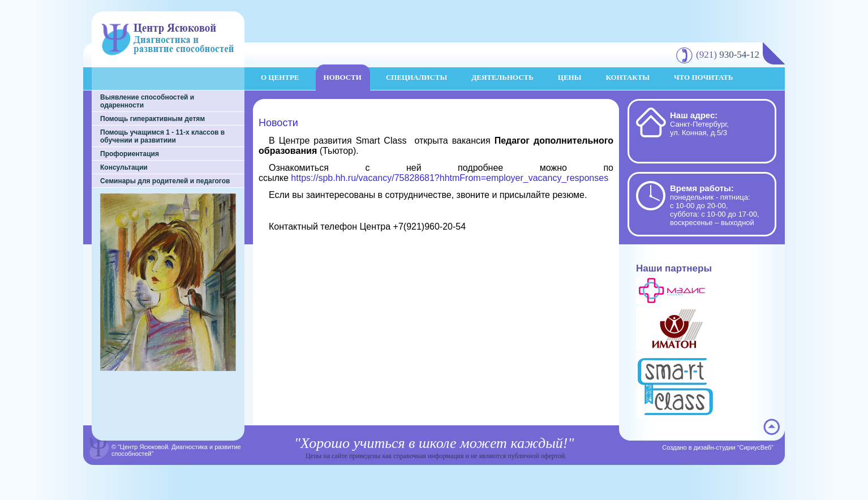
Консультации (124, 167)
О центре (280, 77)
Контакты (627, 77)
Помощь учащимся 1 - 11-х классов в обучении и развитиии (162, 136)
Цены (570, 77)
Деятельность (502, 77)
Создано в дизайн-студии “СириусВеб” (718, 447)
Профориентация (129, 154)
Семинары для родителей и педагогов (165, 181)
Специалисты (416, 77)
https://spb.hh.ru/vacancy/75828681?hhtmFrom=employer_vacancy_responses (449, 178)
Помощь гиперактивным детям (152, 119)
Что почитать (703, 77)
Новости (343, 77)
